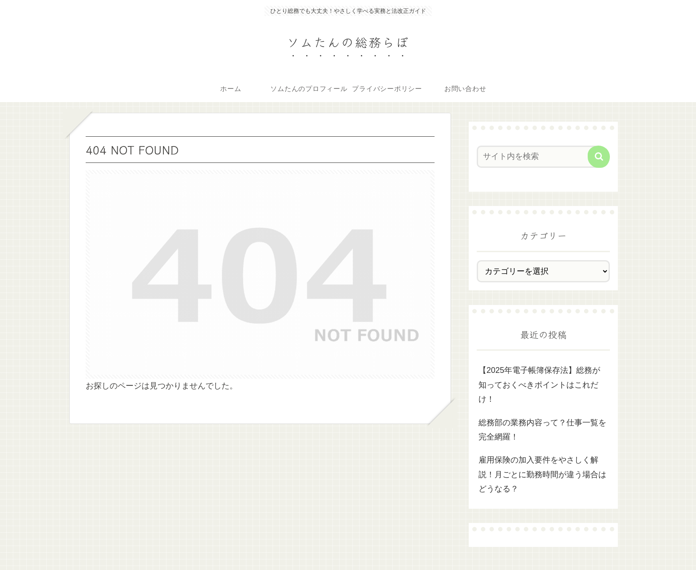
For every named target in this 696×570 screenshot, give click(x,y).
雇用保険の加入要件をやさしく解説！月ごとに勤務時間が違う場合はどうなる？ (542, 474)
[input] (538, 157)
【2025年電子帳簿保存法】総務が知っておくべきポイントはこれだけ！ (539, 385)
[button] (599, 157)
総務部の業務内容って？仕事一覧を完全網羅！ (542, 429)
